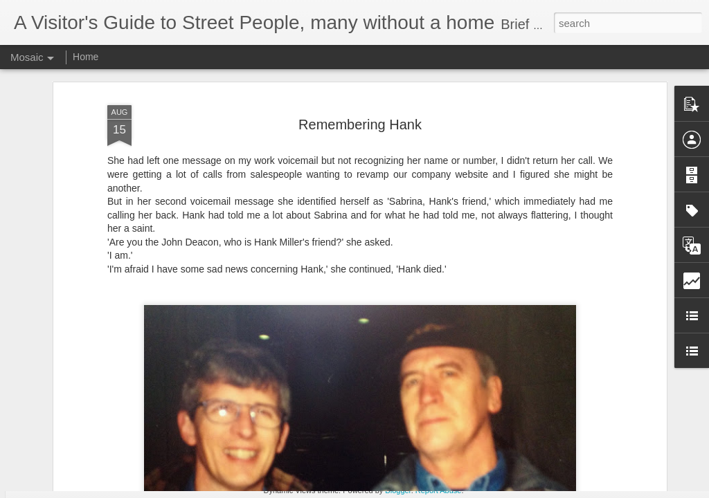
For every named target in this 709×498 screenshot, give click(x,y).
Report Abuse (438, 490)
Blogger (398, 490)
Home (85, 56)
